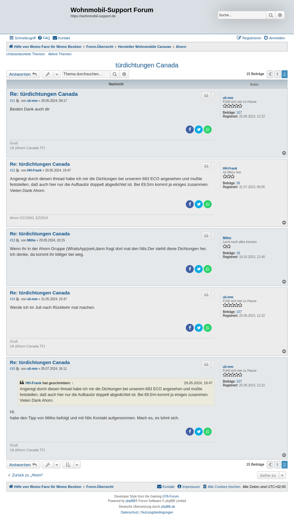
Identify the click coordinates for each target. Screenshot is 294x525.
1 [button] (277, 74)
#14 (12, 299)
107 (239, 112)
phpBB (130, 501)
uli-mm (228, 98)
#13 (12, 240)
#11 (12, 101)
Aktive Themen (60, 54)
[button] (270, 74)
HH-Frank (230, 168)
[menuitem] (43, 38)
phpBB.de (168, 506)
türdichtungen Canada (147, 65)
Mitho (227, 238)
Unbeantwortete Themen (25, 54)
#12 (12, 170)
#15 (12, 368)
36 (238, 183)
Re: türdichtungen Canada (44, 94)
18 (238, 253)
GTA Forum (170, 496)
